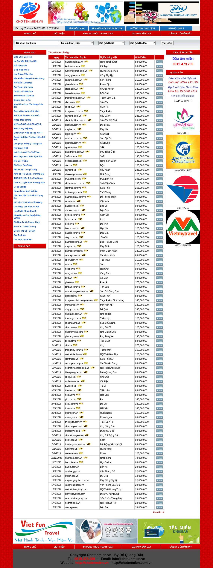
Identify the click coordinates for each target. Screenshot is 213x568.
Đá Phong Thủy (108, 197)
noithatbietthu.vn (73, 354)
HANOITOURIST (183, 170)
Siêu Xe (104, 102)
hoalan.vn (70, 395)
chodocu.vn (71, 327)
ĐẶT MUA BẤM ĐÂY (141, 33)
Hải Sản (104, 408)
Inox (102, 219)
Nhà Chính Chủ (108, 332)
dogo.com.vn (71, 237)
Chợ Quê (104, 377)
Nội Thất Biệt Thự (109, 354)
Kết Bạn (104, 66)
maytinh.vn (70, 246)
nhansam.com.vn (73, 458)
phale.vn (69, 282)
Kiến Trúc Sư (106, 359)
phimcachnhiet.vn (74, 251)
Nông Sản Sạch (108, 161)
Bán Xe (103, 467)
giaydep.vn (70, 134)
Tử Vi (103, 386)
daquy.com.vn (72, 309)
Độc (102, 165)
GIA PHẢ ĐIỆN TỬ (183, 101)
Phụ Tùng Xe (106, 336)
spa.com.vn (71, 147)
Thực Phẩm (106, 111)
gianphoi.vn (71, 296)
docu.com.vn (71, 404)
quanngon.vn (71, 413)
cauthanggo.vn (72, 471)
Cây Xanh (105, 170)
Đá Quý (104, 309)
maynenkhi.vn (72, 305)
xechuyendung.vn (74, 363)
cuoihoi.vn (70, 107)
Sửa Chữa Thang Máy (111, 498)
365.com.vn (71, 156)
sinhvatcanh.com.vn (75, 183)
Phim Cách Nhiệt (108, 251)
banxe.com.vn (72, 467)
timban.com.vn (72, 287)
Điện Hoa (104, 125)
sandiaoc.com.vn (73, 138)
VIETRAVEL (183, 208)
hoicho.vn (70, 269)
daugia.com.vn (72, 233)
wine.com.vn (71, 453)
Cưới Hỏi (104, 107)
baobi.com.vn (71, 206)
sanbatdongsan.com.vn (76, 291)
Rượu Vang (106, 449)
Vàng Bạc (105, 273)
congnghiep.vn (72, 75)
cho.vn (68, 345)
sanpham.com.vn (73, 80)
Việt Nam (104, 201)
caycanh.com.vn (73, 116)
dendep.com (71, 507)
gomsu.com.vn (72, 215)
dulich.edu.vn (71, 476)
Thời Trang (105, 192)
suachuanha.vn (72, 323)
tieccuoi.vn (70, 341)
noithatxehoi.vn (72, 503)
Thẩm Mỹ (104, 318)
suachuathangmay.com (76, 498)
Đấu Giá (104, 233)
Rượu (103, 453)
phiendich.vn (71, 84)
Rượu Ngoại (106, 417)
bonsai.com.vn (72, 93)
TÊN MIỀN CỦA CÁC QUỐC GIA (107, 28)
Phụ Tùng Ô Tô (107, 152)
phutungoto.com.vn (74, 152)
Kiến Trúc (105, 188)
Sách (102, 440)
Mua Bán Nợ (106, 179)
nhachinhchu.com (74, 332)
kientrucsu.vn (71, 359)
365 (102, 156)
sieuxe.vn (70, 102)
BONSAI (104, 93)
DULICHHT (183, 133)
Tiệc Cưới (105, 341)
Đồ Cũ (103, 404)
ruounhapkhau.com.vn (76, 71)
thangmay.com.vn (74, 350)
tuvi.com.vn (71, 386)
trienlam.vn (70, 390)
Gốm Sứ (104, 215)
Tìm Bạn (104, 287)
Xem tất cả (158, 512)
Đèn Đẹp (104, 507)
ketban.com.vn (72, 66)
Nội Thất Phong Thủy (110, 489)
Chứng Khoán (107, 89)
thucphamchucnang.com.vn (79, 300)
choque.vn (70, 377)
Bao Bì (103, 206)
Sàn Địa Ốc (106, 138)
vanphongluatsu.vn (74, 485)
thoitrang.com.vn (73, 192)
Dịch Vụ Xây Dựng (109, 494)
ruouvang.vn (71, 449)
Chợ (102, 345)
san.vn (68, 264)
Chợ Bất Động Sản (109, 435)
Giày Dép (104, 134)
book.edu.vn (71, 440)
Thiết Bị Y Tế (106, 422)
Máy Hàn (104, 129)
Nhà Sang (105, 174)
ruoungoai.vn (71, 417)
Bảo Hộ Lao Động (109, 242)
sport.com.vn (71, 260)
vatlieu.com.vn (72, 381)
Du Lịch (104, 476)
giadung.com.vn (73, 143)
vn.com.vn (70, 201)
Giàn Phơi (105, 296)
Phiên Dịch (105, 84)
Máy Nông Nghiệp (109, 480)
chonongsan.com (73, 426)
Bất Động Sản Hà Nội (111, 444)
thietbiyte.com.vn (73, 422)
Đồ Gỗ (103, 237)
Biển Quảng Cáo (108, 372)
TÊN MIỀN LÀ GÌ (76, 28)
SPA (102, 147)
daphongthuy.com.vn (75, 197)
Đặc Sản (104, 210)
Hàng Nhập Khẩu (109, 62)
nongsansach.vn (73, 161)
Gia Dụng (105, 143)
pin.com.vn (70, 399)
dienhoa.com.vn (73, 125)
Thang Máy (105, 350)
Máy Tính (104, 246)
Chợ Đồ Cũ (105, 327)
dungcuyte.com (72, 431)
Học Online (105, 462)
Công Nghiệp (106, 75)
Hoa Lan (104, 395)
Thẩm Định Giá (107, 98)
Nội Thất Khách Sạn (110, 368)
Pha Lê (103, 282)
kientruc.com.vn (73, 188)
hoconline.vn (71, 462)
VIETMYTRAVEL (183, 245)
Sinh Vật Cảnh (107, 183)
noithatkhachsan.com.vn (77, 368)
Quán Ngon (106, 413)
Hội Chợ (104, 269)
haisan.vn (70, 408)
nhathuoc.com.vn (73, 314)
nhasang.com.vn (73, 174)
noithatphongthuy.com (76, 489)
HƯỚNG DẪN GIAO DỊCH (142, 28)
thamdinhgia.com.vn (75, 98)
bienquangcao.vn (73, 372)
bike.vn (68, 278)
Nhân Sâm (105, 458)
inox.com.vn (71, 219)
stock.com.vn (71, 89)
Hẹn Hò (104, 228)
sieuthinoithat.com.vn (76, 120)
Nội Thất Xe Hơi (108, 503)
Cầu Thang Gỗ (107, 471)
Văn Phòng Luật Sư (110, 485)
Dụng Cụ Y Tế (107, 431)
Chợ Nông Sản (107, 426)
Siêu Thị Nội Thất (109, 120)
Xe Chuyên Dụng (108, 363)
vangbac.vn (71, 273)
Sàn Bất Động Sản (109, 291)
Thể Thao (105, 260)
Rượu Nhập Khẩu (109, 71)
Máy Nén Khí (106, 305)
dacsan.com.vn (72, 210)
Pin (101, 399)
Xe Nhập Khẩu (107, 255)
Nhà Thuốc (105, 314)
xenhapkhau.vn (72, 255)
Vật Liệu (104, 381)
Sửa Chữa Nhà (107, 323)
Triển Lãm (105, 390)
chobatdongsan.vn (74, 435)
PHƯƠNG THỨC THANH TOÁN (98, 33)
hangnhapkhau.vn (74, 62)
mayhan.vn (70, 129)
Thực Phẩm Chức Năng (112, 300)
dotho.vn (69, 224)
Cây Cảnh (105, 116)
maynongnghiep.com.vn (77, 480)
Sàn (102, 264)
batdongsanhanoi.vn (75, 444)
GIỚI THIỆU (59, 33)
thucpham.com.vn (74, 111)
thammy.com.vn (73, 318)
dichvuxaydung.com (75, 494)
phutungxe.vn (72, 336)
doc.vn (68, 165)
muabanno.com (73, 179)
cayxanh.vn (71, 170)
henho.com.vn (72, 228)
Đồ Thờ (104, 224)
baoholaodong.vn (73, 242)
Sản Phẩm (105, 80)
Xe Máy (104, 278)
